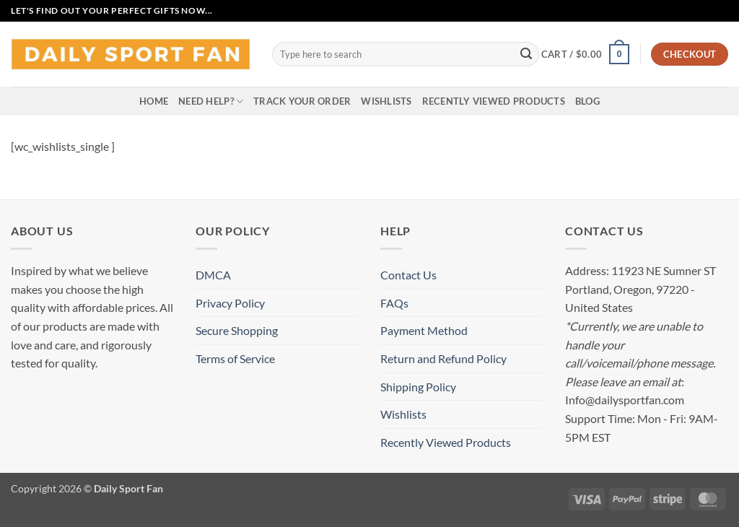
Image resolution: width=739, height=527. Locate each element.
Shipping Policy (418, 386)
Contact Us (408, 275)
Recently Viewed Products (493, 101)
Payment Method (424, 330)
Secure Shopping (237, 330)
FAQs (394, 303)
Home (153, 101)
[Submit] (526, 54)
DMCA (213, 275)
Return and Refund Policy (443, 358)
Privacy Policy (230, 303)
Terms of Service (235, 358)
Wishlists (386, 101)
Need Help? (210, 101)
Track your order (302, 101)
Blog (587, 101)
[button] (585, 54)
